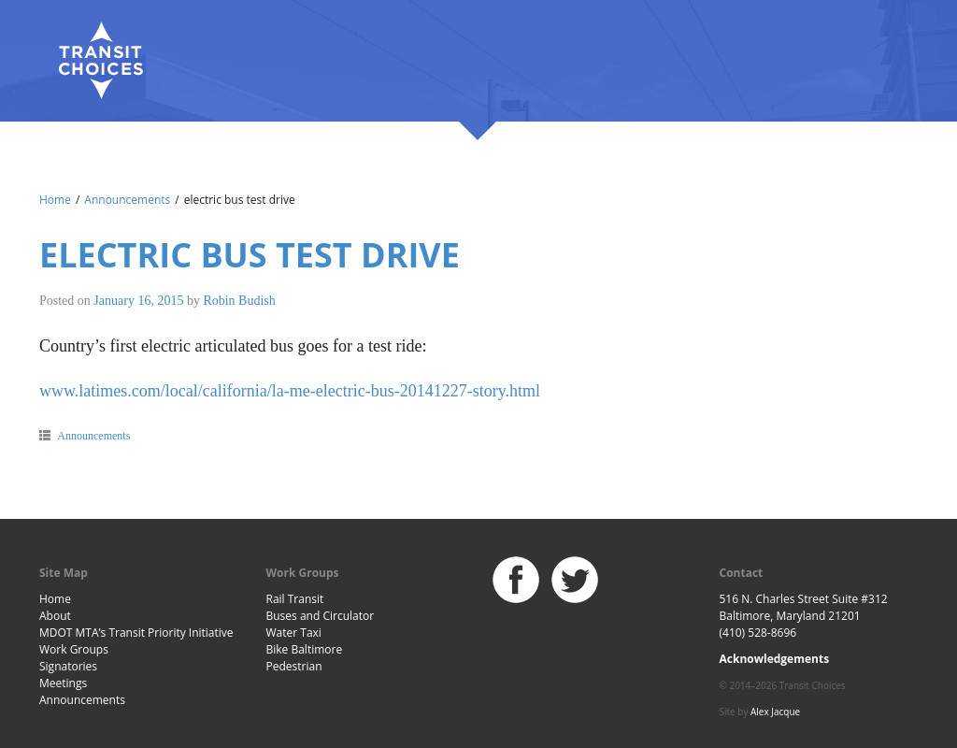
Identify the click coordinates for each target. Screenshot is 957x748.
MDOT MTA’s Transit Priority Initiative (136, 632)
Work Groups (73, 649)
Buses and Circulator (320, 616)
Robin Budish (239, 301)
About (55, 616)
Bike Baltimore (304, 649)
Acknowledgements (775, 659)
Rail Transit (295, 599)
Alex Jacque (775, 711)
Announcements (127, 200)
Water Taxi (293, 632)
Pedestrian (294, 666)
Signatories (68, 666)
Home (55, 200)
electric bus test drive (249, 255)
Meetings (63, 683)
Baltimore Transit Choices (100, 61)
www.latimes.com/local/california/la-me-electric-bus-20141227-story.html (289, 390)
